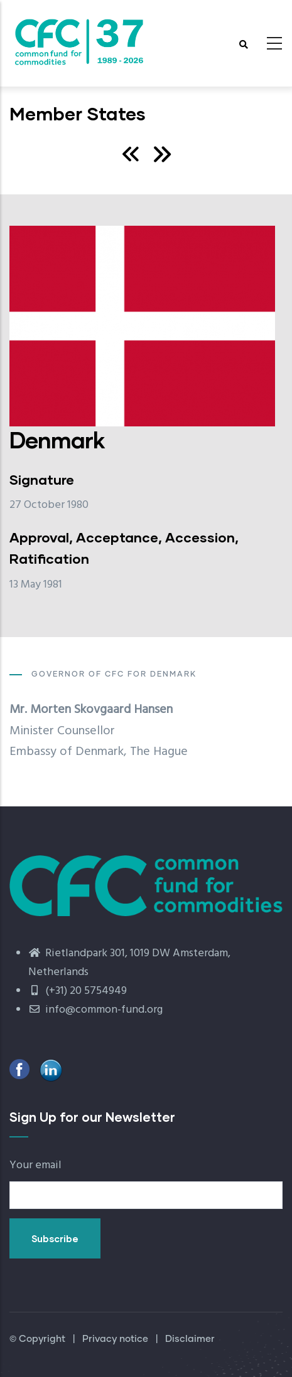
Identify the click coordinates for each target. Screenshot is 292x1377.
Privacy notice (115, 1339)
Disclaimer (190, 1339)
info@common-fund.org (95, 1010)
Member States (77, 113)
